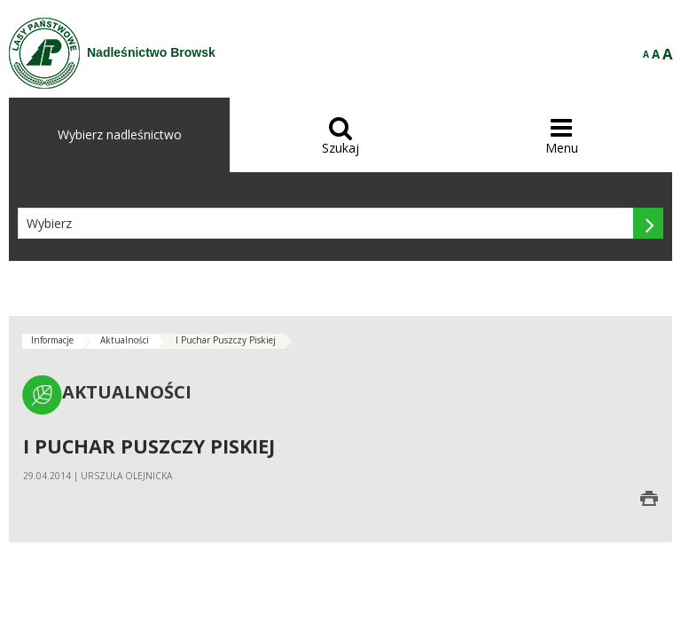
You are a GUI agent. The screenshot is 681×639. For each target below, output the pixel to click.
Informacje (52, 340)
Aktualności (124, 340)
